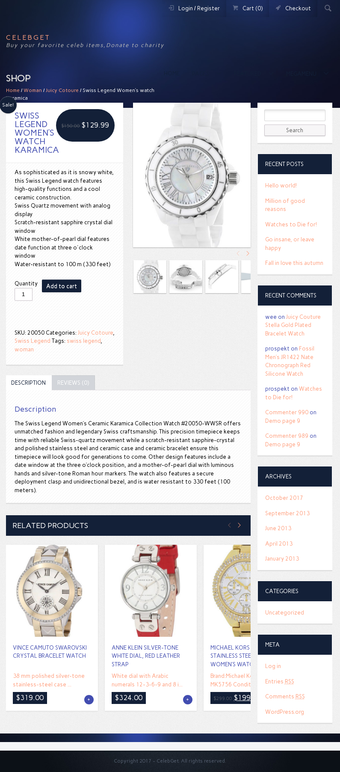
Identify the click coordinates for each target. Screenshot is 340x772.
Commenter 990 (286, 412)
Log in (273, 666)
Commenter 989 (286, 436)
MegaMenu (302, 74)
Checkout (298, 8)
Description (28, 383)
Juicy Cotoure (62, 90)
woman (24, 349)
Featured (248, 74)
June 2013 (278, 528)
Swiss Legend (32, 341)
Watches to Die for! (291, 224)
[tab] (28, 382)
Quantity (26, 283)
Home (172, 73)
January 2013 (282, 558)
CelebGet (28, 37)
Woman (33, 90)
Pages (201, 74)
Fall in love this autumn (294, 263)
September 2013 (287, 513)
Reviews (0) (73, 383)
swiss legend (84, 341)
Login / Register (199, 8)
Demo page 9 (282, 421)
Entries (279, 681)
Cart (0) (252, 8)
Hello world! (281, 185)
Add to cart (61, 286)
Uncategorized (284, 612)
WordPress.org (284, 712)
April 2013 (279, 543)
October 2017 (284, 498)
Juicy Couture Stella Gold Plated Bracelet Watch (293, 325)
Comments (285, 696)
